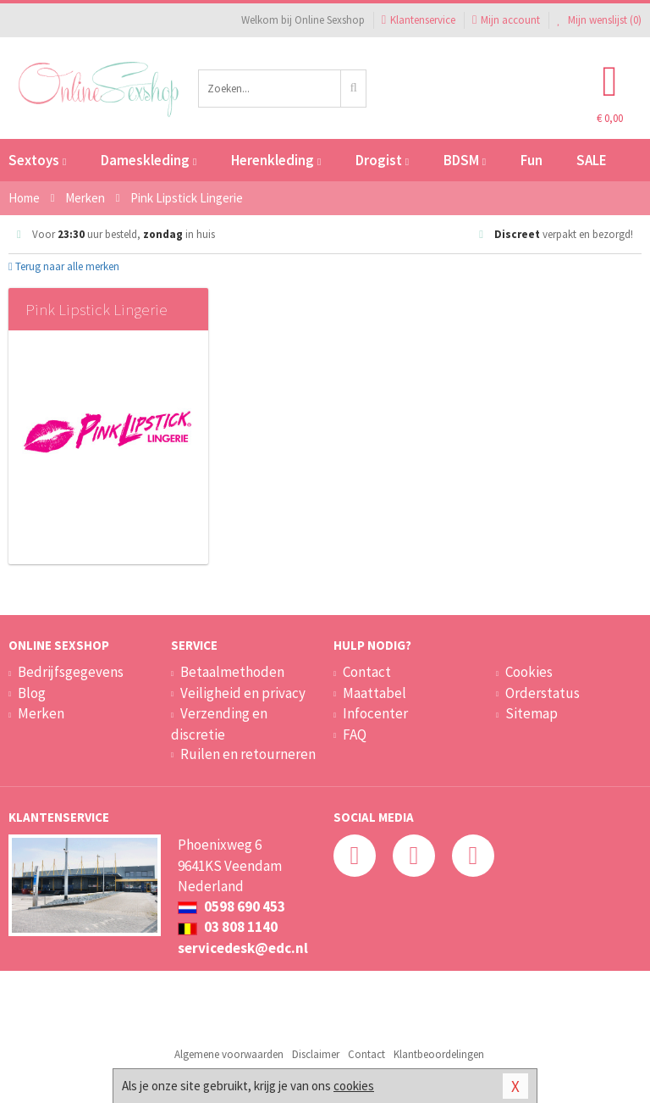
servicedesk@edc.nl (243, 948)
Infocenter (375, 713)
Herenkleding (276, 160)
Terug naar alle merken (63, 266)
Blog (32, 693)
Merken (41, 713)
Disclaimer (315, 1054)
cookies (353, 1086)
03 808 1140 (228, 926)
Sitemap (531, 713)
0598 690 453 (231, 906)
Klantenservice (418, 20)
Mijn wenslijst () (599, 20)
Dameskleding (148, 160)
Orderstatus (542, 693)
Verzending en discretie (219, 723)
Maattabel (374, 693)
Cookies (529, 671)
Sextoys (37, 160)
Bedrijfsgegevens (71, 671)
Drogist (382, 160)
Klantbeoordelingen (439, 1054)
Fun (532, 160)
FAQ (354, 734)
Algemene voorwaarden (229, 1054)
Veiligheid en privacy (243, 693)
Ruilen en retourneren (248, 754)
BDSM (464, 160)
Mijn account (506, 20)
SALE (591, 160)
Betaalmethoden (232, 671)
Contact (367, 671)
